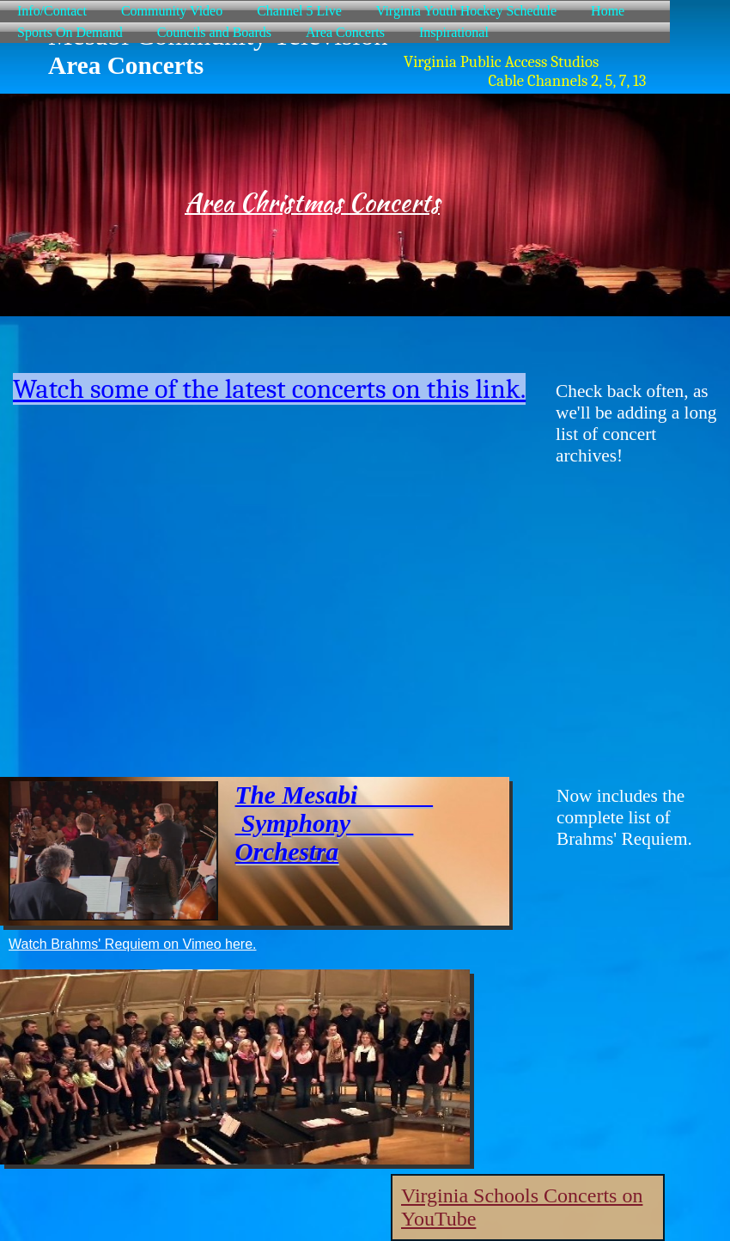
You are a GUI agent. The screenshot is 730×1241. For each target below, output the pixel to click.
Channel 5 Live (299, 10)
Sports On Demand (70, 32)
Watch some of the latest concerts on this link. (269, 389)
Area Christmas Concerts (312, 202)
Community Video (171, 10)
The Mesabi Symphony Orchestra (334, 823)
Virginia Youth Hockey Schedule (466, 10)
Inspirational (454, 32)
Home (607, 10)
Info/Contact (52, 10)
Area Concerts (345, 32)
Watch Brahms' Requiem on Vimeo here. (133, 944)
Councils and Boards (214, 32)
